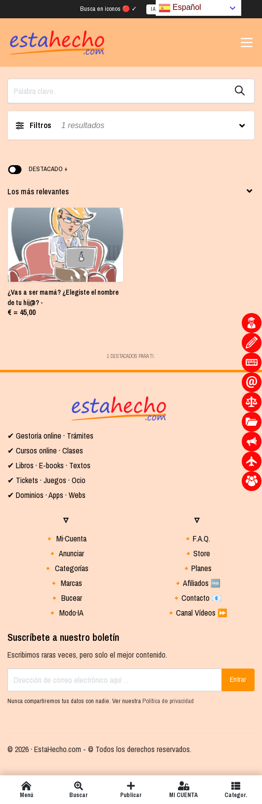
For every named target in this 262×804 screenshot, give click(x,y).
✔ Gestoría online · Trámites (50, 435)
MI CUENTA (183, 789)
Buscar (78, 789)
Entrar (238, 679)
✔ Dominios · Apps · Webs (46, 495)
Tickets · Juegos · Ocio (50, 480)
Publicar (131, 789)
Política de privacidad (168, 701)
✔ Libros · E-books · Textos (48, 465)
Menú (26, 789)
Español (180, 8)
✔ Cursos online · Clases (45, 450)
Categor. (236, 789)
